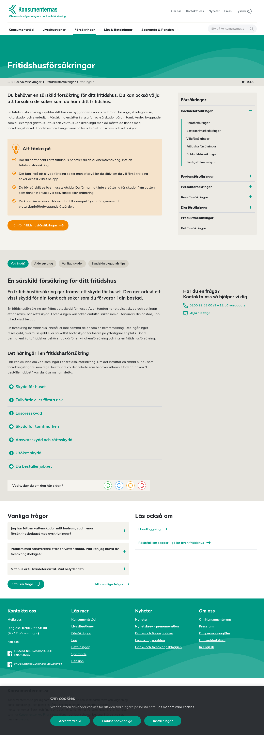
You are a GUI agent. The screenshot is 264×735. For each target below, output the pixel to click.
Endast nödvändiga (117, 721)
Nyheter (141, 619)
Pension (77, 661)
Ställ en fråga (26, 584)
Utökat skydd (25, 452)
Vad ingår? (18, 263)
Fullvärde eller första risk (36, 399)
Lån (74, 640)
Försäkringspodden (150, 640)
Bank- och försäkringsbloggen (158, 647)
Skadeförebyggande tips (108, 263)
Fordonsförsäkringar (197, 176)
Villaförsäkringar (197, 139)
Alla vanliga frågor (112, 584)
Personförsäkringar (196, 187)
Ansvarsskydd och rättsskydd (40, 439)
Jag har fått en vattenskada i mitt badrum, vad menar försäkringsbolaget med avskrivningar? (68, 531)
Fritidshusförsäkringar (61, 82)
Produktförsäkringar (197, 218)
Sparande (79, 654)
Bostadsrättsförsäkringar (203, 131)
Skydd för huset (28, 386)
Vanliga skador (72, 263)
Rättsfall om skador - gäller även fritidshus (174, 543)
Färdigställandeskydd (201, 162)
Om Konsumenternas (215, 619)
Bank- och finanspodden (154, 633)
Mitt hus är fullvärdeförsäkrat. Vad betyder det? (68, 569)
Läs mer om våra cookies (175, 707)
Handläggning (152, 529)
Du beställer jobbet (30, 466)
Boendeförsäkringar (27, 82)
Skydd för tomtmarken (34, 426)
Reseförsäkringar (194, 197)
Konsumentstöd (21, 30)
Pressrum (206, 626)
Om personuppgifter (214, 633)
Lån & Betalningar (118, 30)
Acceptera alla (70, 721)
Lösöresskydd (25, 413)
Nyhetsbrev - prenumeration (157, 626)
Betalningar (80, 647)
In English (206, 647)
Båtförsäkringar (193, 228)
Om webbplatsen (212, 640)
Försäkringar (85, 30)
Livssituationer (54, 30)
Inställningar (163, 721)
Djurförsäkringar (194, 207)
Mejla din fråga (196, 313)
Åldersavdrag (43, 263)
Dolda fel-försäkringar (201, 154)
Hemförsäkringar (197, 123)
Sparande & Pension (157, 30)
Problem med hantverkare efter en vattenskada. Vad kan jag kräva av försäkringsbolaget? (68, 551)
